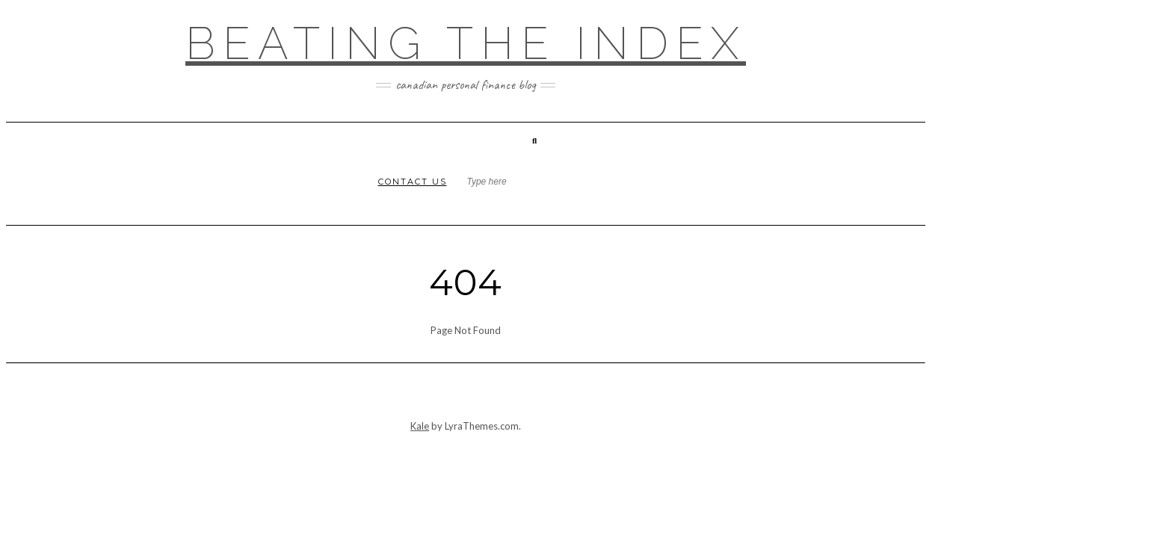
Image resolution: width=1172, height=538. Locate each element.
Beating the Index (465, 43)
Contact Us (412, 181)
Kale (419, 426)
